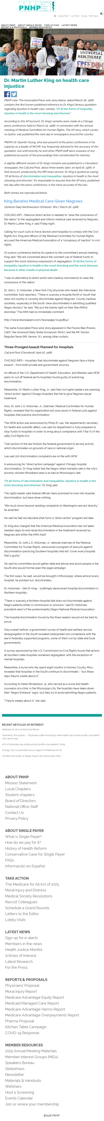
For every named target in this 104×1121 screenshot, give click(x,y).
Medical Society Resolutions (28, 896)
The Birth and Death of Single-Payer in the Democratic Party (31, 756)
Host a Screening (19, 1092)
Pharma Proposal (19, 1021)
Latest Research (19, 961)
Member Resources (24, 1045)
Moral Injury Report (21, 991)
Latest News (17, 932)
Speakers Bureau (19, 1063)
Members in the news (23, 944)
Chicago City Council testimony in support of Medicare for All (32, 750)
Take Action (17, 878)
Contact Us (14, 812)
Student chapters (20, 795)
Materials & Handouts (23, 1080)
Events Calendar (19, 1098)
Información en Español (25, 866)
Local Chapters (18, 789)
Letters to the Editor (22, 914)
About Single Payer (24, 830)
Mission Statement (21, 783)
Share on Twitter (14, 94)
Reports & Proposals (26, 979)
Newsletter (14, 1074)
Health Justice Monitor (24, 949)
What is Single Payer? (23, 836)
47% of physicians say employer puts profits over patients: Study (33, 744)
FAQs (9, 860)
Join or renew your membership (32, 1104)
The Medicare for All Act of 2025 (32, 884)
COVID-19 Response (22, 1033)
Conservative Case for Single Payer (35, 854)
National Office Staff (21, 806)
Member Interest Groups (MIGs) (31, 1057)
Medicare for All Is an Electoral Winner (20, 729)
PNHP (52, 6)
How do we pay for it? (23, 842)
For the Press (16, 967)
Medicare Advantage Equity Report (34, 997)
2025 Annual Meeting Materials (31, 1051)
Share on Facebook (7, 94)
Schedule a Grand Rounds (27, 908)
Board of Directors (20, 801)
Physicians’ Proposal (22, 985)
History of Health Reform (26, 848)
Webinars (13, 1086)
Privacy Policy (16, 818)
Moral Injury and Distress (25, 890)
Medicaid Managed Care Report (32, 1003)
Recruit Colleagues (21, 902)
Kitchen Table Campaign (25, 1027)
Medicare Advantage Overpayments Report (42, 1015)
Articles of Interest (20, 955)
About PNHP (17, 777)
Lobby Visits (15, 920)
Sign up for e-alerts (21, 938)
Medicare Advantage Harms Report (35, 1009)
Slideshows (14, 1069)
